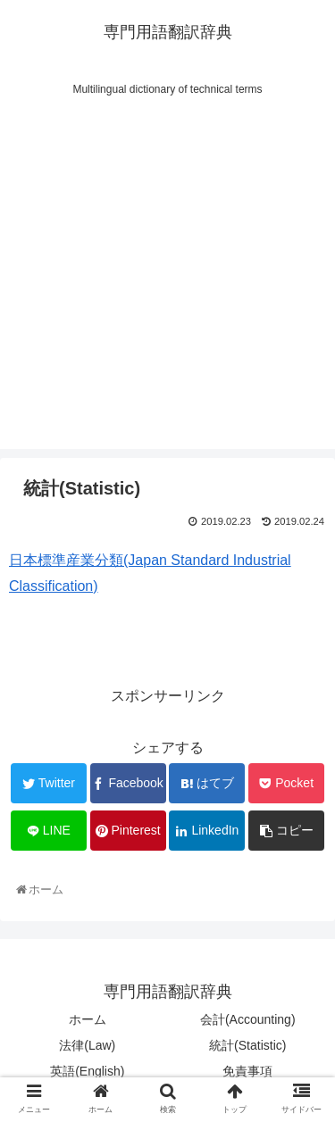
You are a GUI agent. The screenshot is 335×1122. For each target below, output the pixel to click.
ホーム (87, 1019)
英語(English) (87, 1071)
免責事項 (247, 1071)
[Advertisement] (167, 281)
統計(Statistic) (247, 1045)
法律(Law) (87, 1045)
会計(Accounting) (248, 1019)
